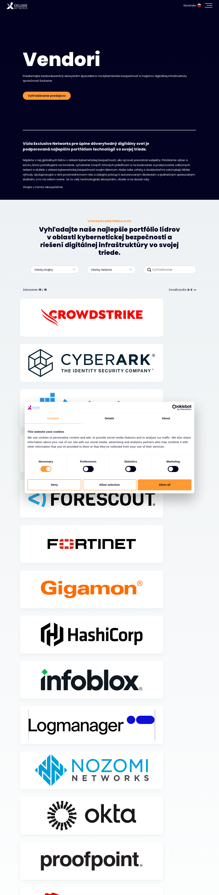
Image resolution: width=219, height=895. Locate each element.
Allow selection (109, 484)
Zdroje (28, 884)
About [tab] (166, 418)
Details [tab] (109, 418)
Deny (54, 484)
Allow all (164, 484)
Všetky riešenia (109, 269)
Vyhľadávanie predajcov (47, 96)
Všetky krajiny (53, 269)
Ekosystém (32, 874)
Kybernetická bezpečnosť (45, 864)
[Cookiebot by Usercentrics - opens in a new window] (175, 407)
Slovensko (192, 5)
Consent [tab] (53, 418)
